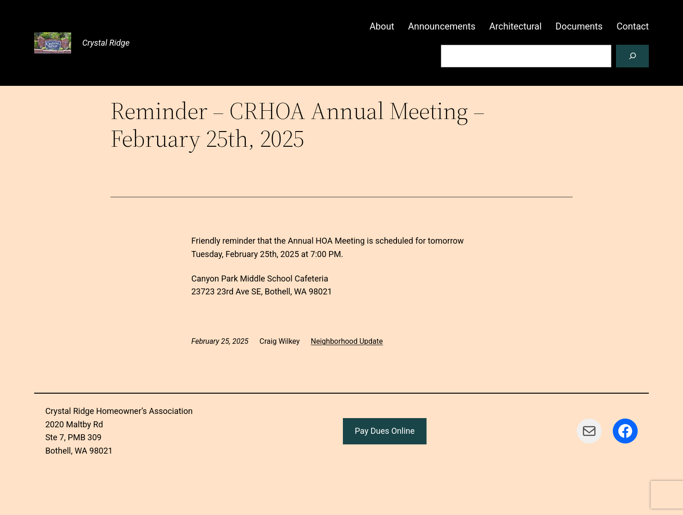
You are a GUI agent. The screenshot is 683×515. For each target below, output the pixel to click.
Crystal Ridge (106, 43)
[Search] (632, 56)
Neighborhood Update (347, 341)
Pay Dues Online (385, 431)
